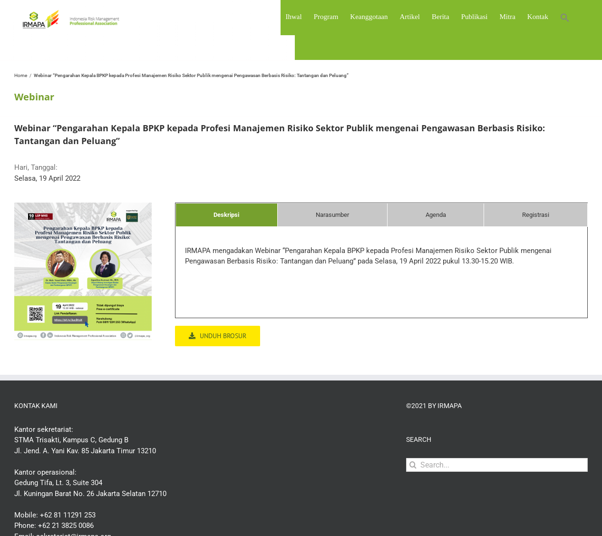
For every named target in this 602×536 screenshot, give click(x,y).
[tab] (226, 215)
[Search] (413, 465)
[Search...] (497, 465)
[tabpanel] (381, 260)
